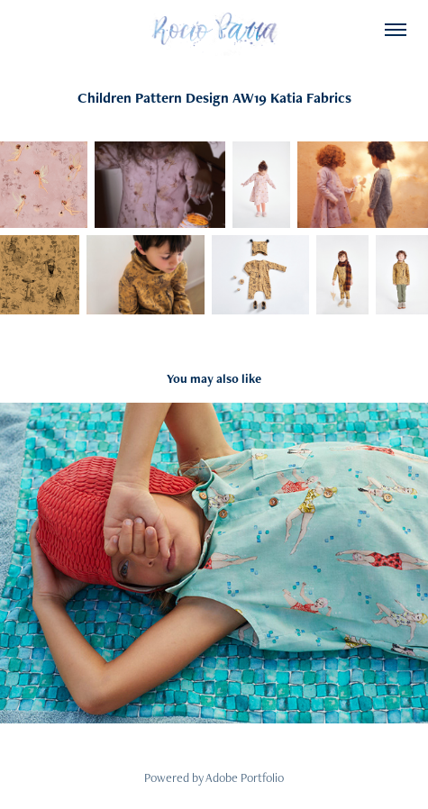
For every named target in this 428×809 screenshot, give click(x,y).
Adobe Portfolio (244, 777)
